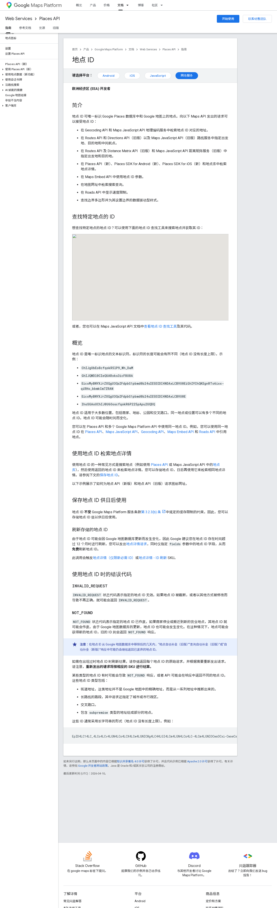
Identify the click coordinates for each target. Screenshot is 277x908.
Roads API (207, 432)
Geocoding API (152, 432)
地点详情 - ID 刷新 (153, 558)
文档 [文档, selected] (121, 5)
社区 (155, 5)
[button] (28, 69)
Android (108, 76)
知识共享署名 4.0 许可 (130, 761)
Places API (49, 18)
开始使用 (228, 19)
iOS (132, 76)
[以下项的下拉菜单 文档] (129, 5)
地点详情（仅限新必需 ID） (114, 558)
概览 (79, 5)
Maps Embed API (180, 432)
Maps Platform (38, 5)
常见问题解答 (72, 901)
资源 (42, 28)
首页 (75, 49)
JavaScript (158, 76)
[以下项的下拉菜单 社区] (163, 5)
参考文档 (25, 28)
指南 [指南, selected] (8, 28)
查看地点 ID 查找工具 (160, 326)
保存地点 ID (109, 475)
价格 (107, 5)
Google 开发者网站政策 (93, 765)
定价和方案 (213, 901)
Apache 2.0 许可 (197, 761)
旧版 (56, 28)
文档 (131, 49)
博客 (141, 5)
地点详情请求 (136, 544)
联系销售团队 (257, 19)
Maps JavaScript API (122, 432)
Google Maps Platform (109, 49)
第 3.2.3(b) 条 (151, 512)
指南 (184, 49)
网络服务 (187, 75)
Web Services (18, 18)
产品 (93, 5)
